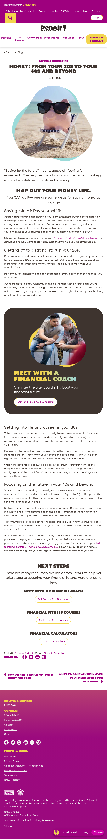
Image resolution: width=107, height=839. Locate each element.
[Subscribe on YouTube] (25, 744)
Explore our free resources (53, 620)
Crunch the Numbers (53, 641)
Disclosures (10, 756)
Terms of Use (11, 775)
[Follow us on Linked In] (32, 744)
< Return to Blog (13, 52)
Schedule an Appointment (20, 11)
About (80, 38)
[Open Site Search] (10, 18)
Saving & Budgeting (54, 61)
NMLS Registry (12, 780)
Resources (68, 38)
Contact (8, 724)
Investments (51, 38)
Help (76, 11)
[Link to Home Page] (53, 28)
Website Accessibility (15, 770)
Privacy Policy (11, 761)
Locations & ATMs (59, 11)
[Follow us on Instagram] (19, 744)
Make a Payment (92, 11)
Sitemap (8, 826)
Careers (8, 734)
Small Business (19, 39)
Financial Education (54, 653)
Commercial (34, 38)
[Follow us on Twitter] (13, 744)
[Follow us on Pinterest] (38, 744)
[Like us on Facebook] (6, 744)
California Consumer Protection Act (23, 765)
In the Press (10, 729)
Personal (6, 38)
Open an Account (96, 39)
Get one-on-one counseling (36, 401)
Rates (42, 11)
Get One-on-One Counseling (53, 599)
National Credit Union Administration (76, 238)
